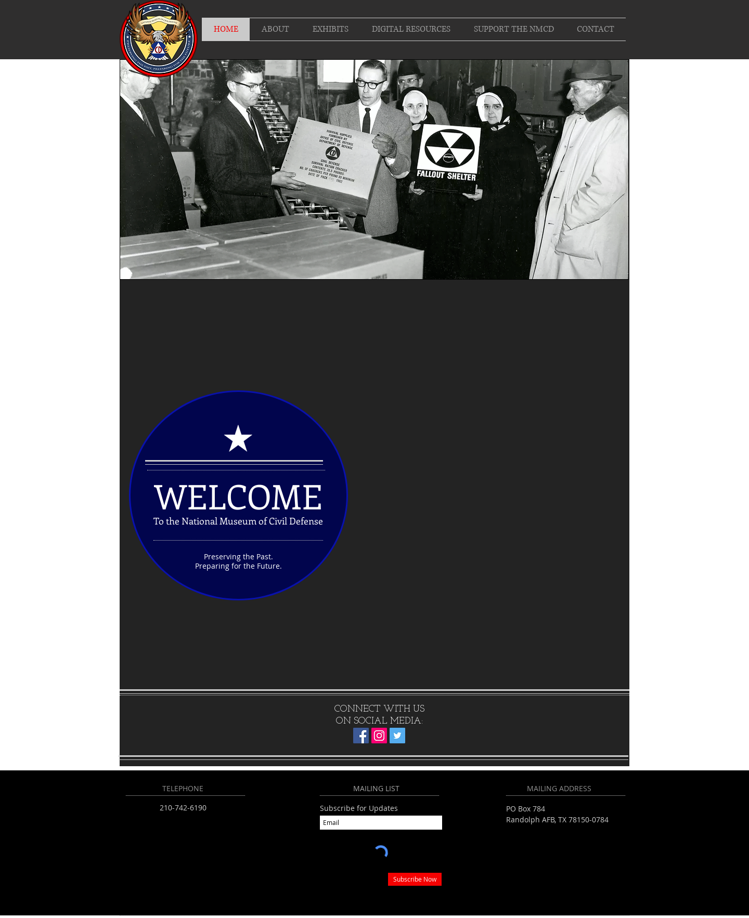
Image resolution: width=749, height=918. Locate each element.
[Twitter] (397, 735)
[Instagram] (379, 735)
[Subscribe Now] (415, 879)
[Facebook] (361, 735)
